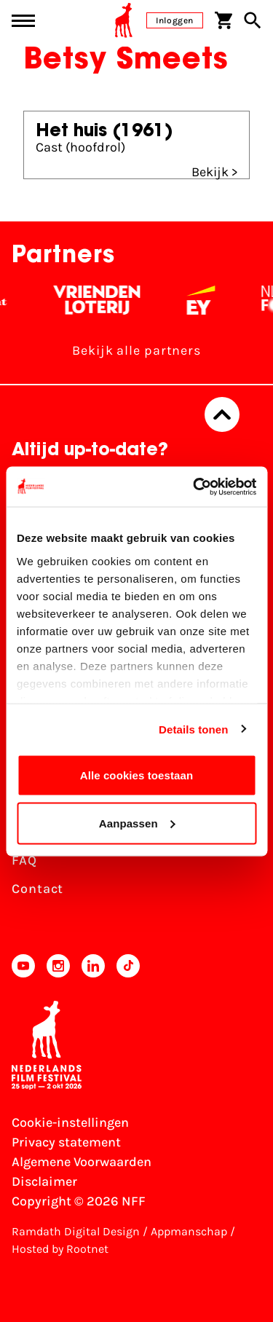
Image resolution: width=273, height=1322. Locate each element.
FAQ (24, 860)
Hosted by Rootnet (60, 1249)
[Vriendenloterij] (104, 300)
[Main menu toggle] (23, 21)
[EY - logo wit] (208, 300)
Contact (37, 889)
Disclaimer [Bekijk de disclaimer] (44, 1181)
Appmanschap (189, 1231)
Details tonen (193, 729)
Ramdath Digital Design (76, 1231)
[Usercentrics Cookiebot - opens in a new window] (194, 486)
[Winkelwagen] (223, 20)
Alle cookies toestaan (137, 775)
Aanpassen (137, 823)
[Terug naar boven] (222, 414)
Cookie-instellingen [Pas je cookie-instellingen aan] (70, 1122)
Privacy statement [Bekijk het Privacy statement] (66, 1142)
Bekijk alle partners (136, 350)
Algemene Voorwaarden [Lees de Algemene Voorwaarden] (81, 1162)
